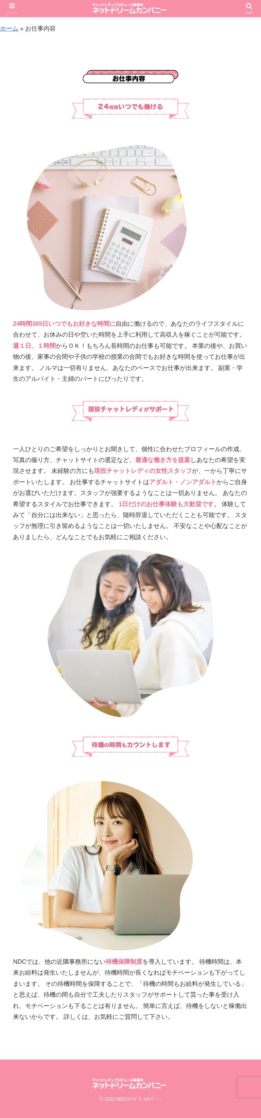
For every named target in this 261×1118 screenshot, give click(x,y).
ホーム (9, 28)
